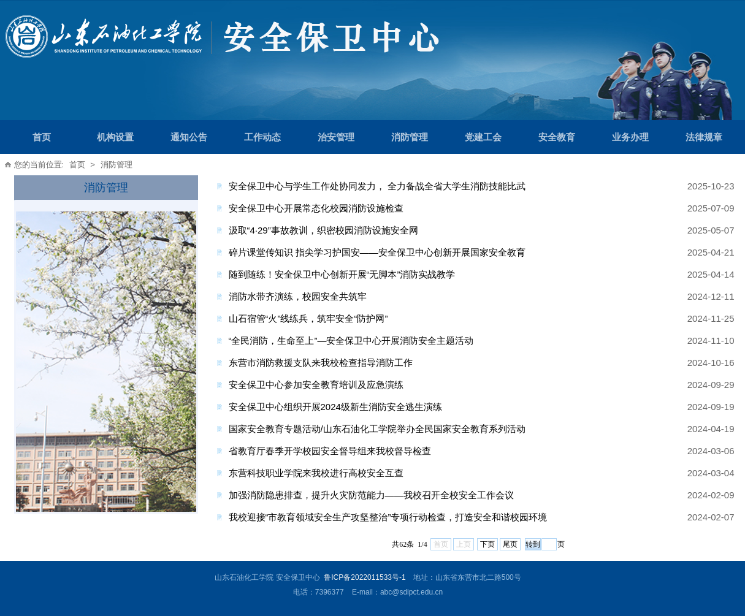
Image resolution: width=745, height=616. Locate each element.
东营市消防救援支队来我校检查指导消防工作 (321, 362)
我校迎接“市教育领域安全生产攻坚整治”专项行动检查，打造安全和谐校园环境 (388, 517)
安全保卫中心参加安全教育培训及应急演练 (316, 384)
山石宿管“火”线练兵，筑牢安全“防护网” (308, 318)
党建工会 (483, 137)
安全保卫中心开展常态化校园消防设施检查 (316, 208)
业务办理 (630, 137)
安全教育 (556, 137)
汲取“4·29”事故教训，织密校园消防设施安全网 (323, 230)
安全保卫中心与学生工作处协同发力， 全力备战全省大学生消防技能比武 (377, 186)
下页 (487, 544)
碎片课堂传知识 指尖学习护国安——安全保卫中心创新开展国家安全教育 (377, 252)
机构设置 (115, 137)
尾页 (510, 544)
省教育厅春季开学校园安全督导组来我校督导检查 (330, 451)
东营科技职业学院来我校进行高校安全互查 (316, 473)
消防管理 (409, 137)
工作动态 (262, 137)
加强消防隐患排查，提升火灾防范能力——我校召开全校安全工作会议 (371, 495)
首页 (41, 137)
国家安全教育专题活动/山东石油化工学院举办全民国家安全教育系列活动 (377, 429)
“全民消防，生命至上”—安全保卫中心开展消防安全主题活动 (351, 340)
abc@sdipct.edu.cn (411, 592)
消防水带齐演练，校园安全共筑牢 (298, 296)
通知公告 (188, 137)
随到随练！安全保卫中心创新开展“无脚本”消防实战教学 (342, 274)
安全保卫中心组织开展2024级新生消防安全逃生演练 (335, 406)
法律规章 (704, 137)
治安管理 (336, 137)
